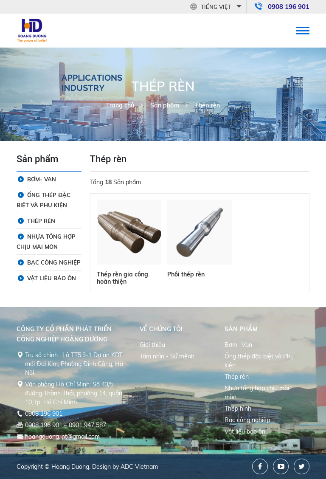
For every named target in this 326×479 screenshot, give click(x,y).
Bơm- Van (41, 179)
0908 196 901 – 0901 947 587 (65, 425)
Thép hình (238, 408)
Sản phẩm (164, 105)
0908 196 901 (288, 7)
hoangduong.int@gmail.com (62, 436)
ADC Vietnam (139, 467)
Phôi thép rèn (186, 274)
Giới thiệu (152, 345)
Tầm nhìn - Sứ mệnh (167, 356)
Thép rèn (207, 105)
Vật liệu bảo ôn (51, 278)
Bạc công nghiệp (54, 262)
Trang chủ (120, 105)
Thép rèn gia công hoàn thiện (122, 277)
